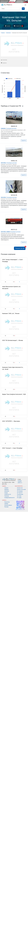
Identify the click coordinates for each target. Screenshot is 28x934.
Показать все (20, 248)
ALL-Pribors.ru (6, 5)
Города (6, 492)
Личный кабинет (8, 505)
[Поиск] (10, 8)
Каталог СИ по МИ (21, 489)
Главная (7, 25)
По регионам (20, 494)
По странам (20, 491)
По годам (19, 497)
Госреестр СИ (7, 494)
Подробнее (23, 140)
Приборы (6, 489)
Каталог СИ (19, 487)
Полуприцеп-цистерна (8, 128)
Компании (6, 491)
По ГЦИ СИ (19, 492)
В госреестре (18, 26)
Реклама (6, 506)
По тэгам (19, 496)
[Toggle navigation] (25, 5)
